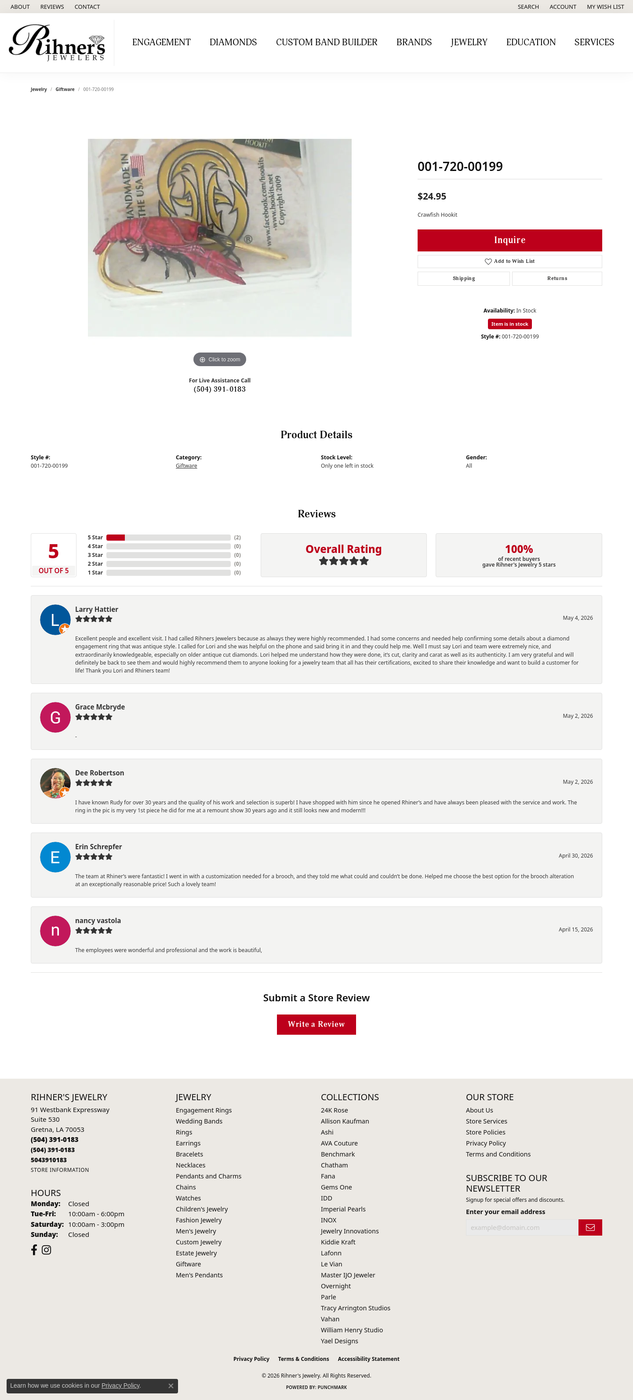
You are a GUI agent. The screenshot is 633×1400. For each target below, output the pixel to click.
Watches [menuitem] (188, 1198)
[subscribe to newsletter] (590, 1227)
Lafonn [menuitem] (331, 1253)
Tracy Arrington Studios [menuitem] (355, 1308)
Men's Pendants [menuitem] (199, 1275)
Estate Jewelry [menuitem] (196, 1253)
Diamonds (233, 42)
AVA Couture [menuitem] (339, 1143)
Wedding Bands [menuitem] (199, 1121)
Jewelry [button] (469, 42)
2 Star (95, 563)
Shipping (464, 278)
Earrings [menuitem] (188, 1143)
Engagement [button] (161, 42)
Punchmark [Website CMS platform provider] (332, 1387)
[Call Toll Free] (53, 1149)
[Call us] (49, 1160)
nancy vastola (98, 920)
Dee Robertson (99, 772)
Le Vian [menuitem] (331, 1264)
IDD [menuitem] (326, 1198)
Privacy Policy (486, 1143)
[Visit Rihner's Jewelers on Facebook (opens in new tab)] (34, 1250)
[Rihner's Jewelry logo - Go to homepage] (59, 43)
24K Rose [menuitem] (334, 1110)
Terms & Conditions (303, 1359)
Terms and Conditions (498, 1154)
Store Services (486, 1121)
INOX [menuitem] (328, 1220)
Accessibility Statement (369, 1359)
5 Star (95, 537)
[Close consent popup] (171, 1386)
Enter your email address (505, 1211)
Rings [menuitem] (184, 1132)
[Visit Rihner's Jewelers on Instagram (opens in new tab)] (46, 1250)
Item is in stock (509, 323)
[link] (19, 6)
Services (595, 42)
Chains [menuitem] (186, 1187)
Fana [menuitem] (328, 1176)
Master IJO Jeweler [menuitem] (348, 1275)
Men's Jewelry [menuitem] (196, 1231)
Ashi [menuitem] (327, 1132)
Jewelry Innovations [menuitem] (350, 1231)
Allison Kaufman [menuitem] (345, 1121)
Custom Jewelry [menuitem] (199, 1242)
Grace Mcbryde (100, 706)
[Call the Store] (55, 1139)
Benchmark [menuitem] (338, 1154)
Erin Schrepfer (98, 846)
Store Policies (486, 1132)
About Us (479, 1110)
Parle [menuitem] (328, 1297)
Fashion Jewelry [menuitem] (199, 1220)
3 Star (95, 555)
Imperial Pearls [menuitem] (343, 1209)
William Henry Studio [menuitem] (352, 1330)
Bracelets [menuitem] (189, 1154)
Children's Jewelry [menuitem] (202, 1209)
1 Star (95, 572)
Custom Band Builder (327, 42)
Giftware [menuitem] (188, 1264)
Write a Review (316, 1024)
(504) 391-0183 (220, 389)
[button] (527, 6)
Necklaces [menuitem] (190, 1165)
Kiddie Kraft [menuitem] (338, 1242)
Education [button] (531, 42)
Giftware (65, 89)
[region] (220, 238)
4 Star (95, 546)
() (237, 537)
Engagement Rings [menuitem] (204, 1110)
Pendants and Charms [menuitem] (208, 1176)
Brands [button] (414, 42)
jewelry (39, 89)
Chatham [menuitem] (334, 1165)
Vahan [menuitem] (330, 1319)
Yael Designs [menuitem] (339, 1341)
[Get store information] (60, 1170)
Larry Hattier (96, 609)
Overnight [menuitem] (336, 1286)
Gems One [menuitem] (336, 1187)
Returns (557, 278)
